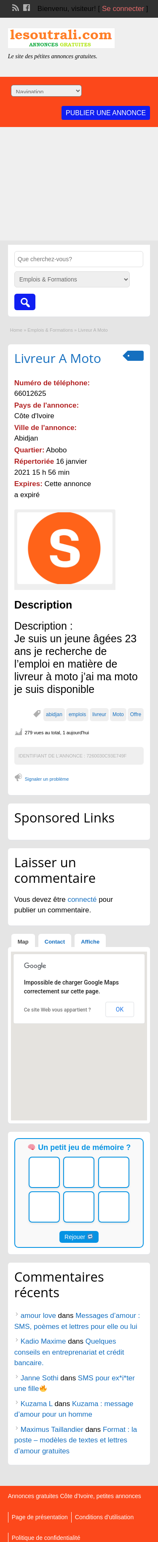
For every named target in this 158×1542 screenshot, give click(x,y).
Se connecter (123, 9)
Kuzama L (37, 1404)
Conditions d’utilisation (104, 1517)
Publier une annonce (106, 112)
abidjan (54, 714)
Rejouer (78, 1237)
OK (119, 1009)
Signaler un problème (47, 779)
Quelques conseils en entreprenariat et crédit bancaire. (69, 1352)
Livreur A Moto (57, 358)
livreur (99, 714)
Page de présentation (40, 1517)
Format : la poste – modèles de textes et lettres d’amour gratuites (75, 1440)
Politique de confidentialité (46, 1537)
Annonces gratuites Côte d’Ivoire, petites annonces (74, 1496)
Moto (118, 714)
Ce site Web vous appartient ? (57, 1010)
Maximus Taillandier (52, 1430)
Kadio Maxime (43, 1341)
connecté (83, 899)
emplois (77, 714)
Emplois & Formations (50, 330)
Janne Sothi (40, 1378)
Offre (135, 714)
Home (16, 330)
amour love (38, 1316)
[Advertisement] (79, 186)
